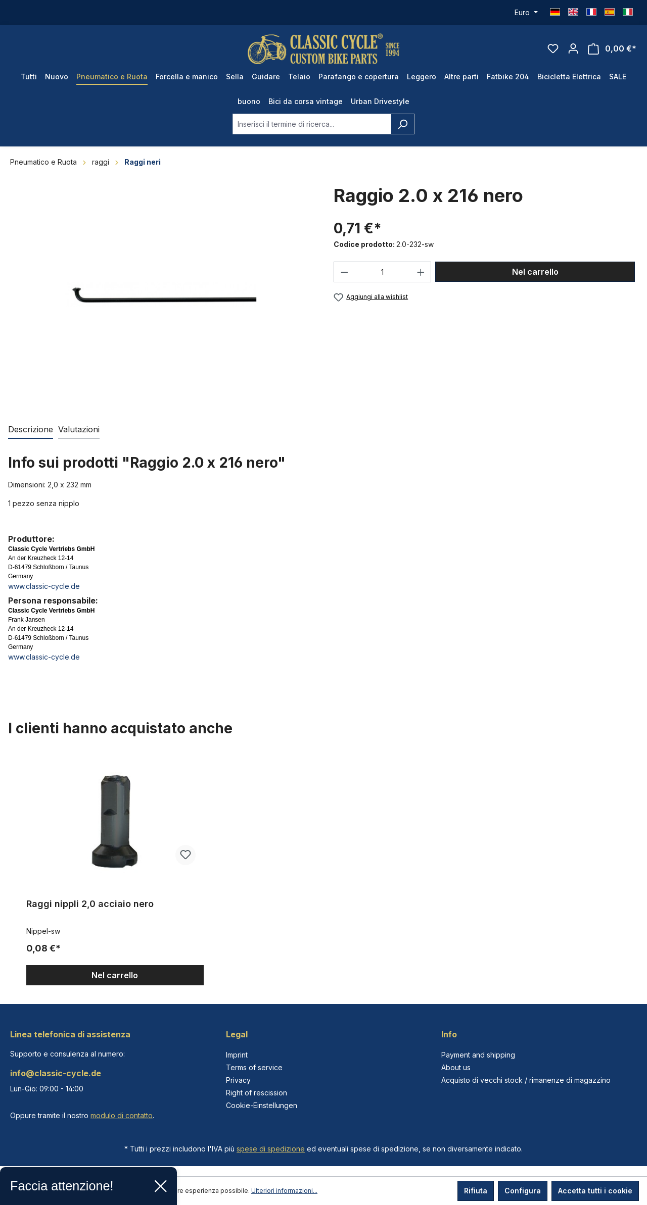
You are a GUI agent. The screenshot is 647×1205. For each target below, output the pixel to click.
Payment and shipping (478, 1054)
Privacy (238, 1080)
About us (456, 1067)
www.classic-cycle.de (44, 586)
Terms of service (254, 1067)
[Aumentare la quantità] (421, 272)
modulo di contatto (121, 1115)
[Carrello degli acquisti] (612, 48)
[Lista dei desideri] (553, 48)
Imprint (237, 1054)
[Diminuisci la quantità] (344, 272)
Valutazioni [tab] (79, 429)
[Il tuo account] (573, 48)
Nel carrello (535, 272)
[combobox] (312, 124)
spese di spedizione (271, 1148)
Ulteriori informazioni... (284, 1190)
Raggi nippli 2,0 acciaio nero (90, 903)
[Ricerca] (402, 124)
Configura (522, 1190)
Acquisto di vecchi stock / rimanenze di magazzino (526, 1080)
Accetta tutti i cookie (595, 1190)
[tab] (30, 430)
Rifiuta (475, 1190)
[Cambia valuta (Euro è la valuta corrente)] (526, 12)
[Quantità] (382, 272)
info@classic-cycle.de (55, 1073)
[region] (323, 869)
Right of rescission (256, 1092)
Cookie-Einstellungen (261, 1105)
